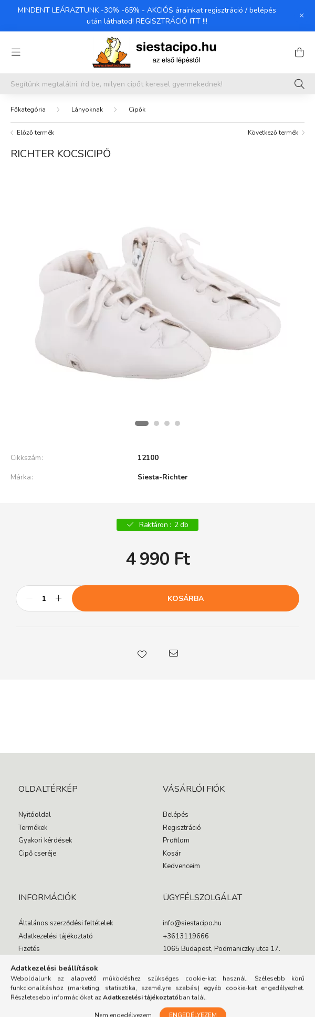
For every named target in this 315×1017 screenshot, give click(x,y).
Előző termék (35, 132)
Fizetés (29, 949)
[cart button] (299, 52)
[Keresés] (299, 83)
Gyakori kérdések (45, 841)
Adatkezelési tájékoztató (55, 937)
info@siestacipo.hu (192, 924)
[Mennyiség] (43, 598)
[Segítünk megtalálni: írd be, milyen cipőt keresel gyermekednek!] (157, 83)
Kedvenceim (181, 866)
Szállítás (31, 962)
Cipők (137, 109)
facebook (164, 970)
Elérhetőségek (40, 975)
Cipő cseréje (37, 854)
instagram (185, 970)
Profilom (176, 841)
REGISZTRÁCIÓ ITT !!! (171, 21)
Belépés (175, 815)
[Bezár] (302, 16)
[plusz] (58, 598)
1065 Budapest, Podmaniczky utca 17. (221, 949)
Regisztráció (182, 828)
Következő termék (273, 132)
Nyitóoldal (34, 815)
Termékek (32, 828)
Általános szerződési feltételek (65, 924)
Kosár (172, 854)
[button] (141, 653)
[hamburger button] (15, 52)
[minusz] (29, 598)
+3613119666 (186, 937)
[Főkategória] (28, 109)
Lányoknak (87, 109)
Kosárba (185, 599)
